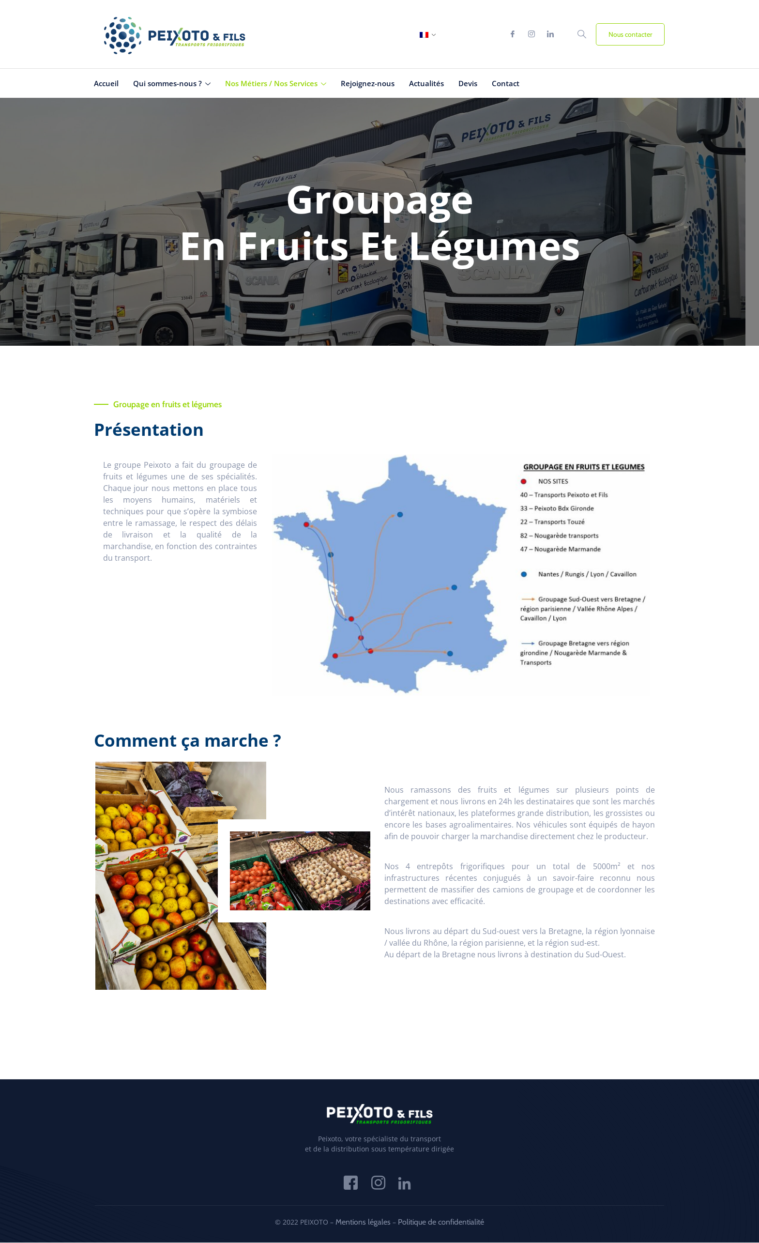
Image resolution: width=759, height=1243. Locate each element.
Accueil (106, 83)
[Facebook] (512, 34)
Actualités (426, 83)
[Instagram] (531, 34)
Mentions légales (363, 1222)
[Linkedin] (550, 34)
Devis (467, 83)
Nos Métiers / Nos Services (275, 83)
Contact (505, 83)
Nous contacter (630, 34)
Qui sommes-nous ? (172, 83)
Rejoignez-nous (368, 83)
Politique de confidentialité (441, 1222)
